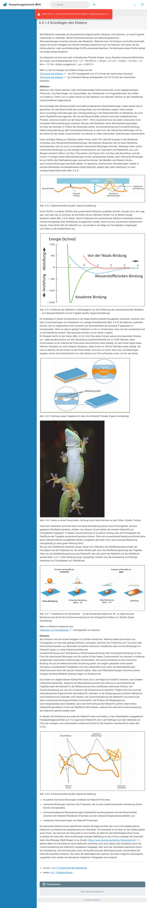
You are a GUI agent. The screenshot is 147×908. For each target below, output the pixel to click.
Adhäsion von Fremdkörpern (54, 630)
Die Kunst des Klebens (51, 77)
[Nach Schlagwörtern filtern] (94, 4)
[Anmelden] (142, 4)
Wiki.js (97, 900)
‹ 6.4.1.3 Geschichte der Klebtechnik (69, 868)
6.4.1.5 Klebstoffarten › (62, 872)
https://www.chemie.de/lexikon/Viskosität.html (112, 840)
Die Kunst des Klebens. (51, 73)
